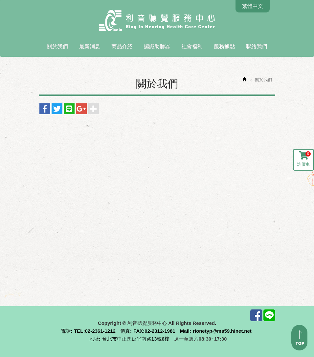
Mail (185, 331)
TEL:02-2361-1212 (95, 331)
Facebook (256, 315)
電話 (66, 331)
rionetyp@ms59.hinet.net (222, 331)
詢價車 (304, 159)
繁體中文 (252, 6)
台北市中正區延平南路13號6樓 (135, 339)
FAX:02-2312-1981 (154, 331)
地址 (94, 339)
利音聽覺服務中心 (157, 21)
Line (269, 315)
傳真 (125, 331)
